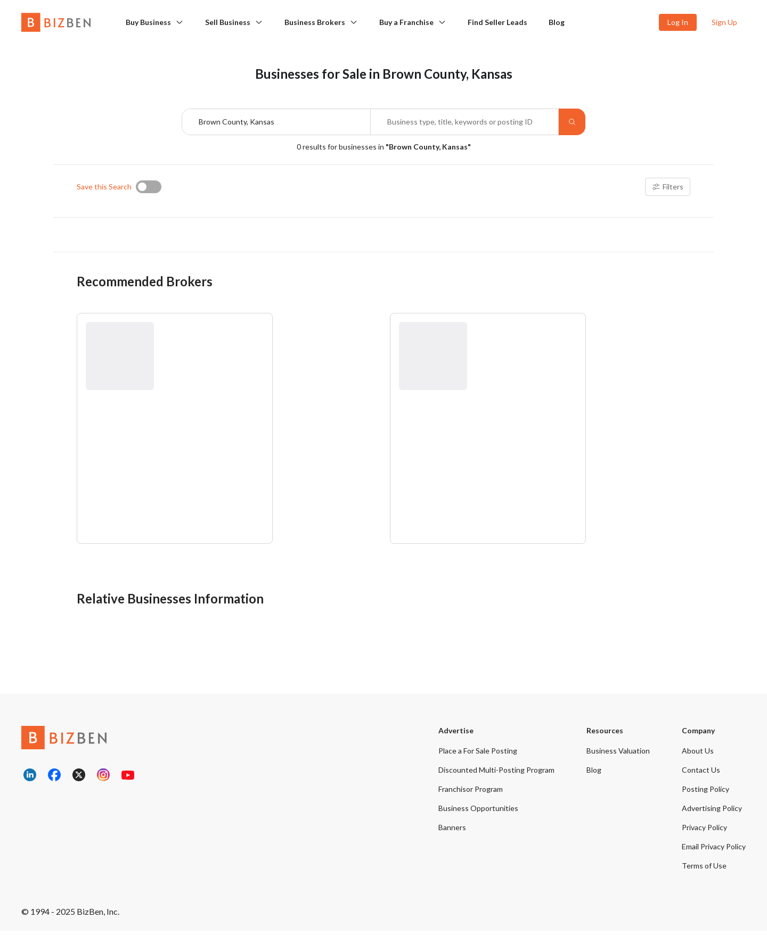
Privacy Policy (704, 831)
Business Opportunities (478, 812)
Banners (452, 831)
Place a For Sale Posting (477, 754)
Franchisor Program (470, 793)
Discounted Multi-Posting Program (496, 774)
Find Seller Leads (497, 22)
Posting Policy (705, 793)
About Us (698, 754)
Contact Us (701, 774)
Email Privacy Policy (714, 850)
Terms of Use (704, 869)
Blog (557, 22)
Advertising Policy (712, 812)
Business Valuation (618, 754)
